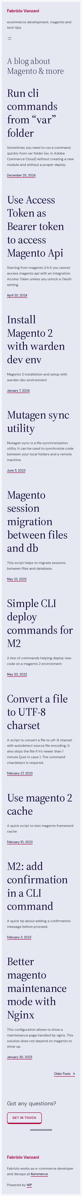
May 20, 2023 (17, 674)
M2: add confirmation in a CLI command (37, 886)
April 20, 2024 (17, 295)
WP (29, 1185)
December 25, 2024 (21, 175)
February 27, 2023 (20, 773)
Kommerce (39, 1174)
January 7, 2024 (18, 391)
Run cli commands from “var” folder (32, 113)
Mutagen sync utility (38, 421)
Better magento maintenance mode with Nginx (36, 988)
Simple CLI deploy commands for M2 (40, 623)
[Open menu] (9, 38)
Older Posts (64, 1073)
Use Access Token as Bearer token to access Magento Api (35, 226)
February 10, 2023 (20, 842)
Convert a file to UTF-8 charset (37, 712)
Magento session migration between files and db (37, 521)
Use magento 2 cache (39, 804)
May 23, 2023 (16, 579)
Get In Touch (24, 1118)
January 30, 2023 (19, 1057)
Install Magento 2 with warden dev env (36, 339)
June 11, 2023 (16, 470)
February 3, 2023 (19, 937)
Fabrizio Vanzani (23, 11)
